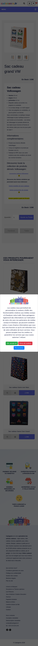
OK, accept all (12, 343)
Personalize (19, 348)
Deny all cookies (25, 343)
